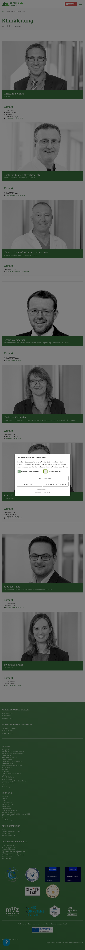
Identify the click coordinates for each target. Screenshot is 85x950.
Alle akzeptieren (42, 478)
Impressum (38, 493)
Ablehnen (29, 484)
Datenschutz (46, 493)
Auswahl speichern (55, 484)
